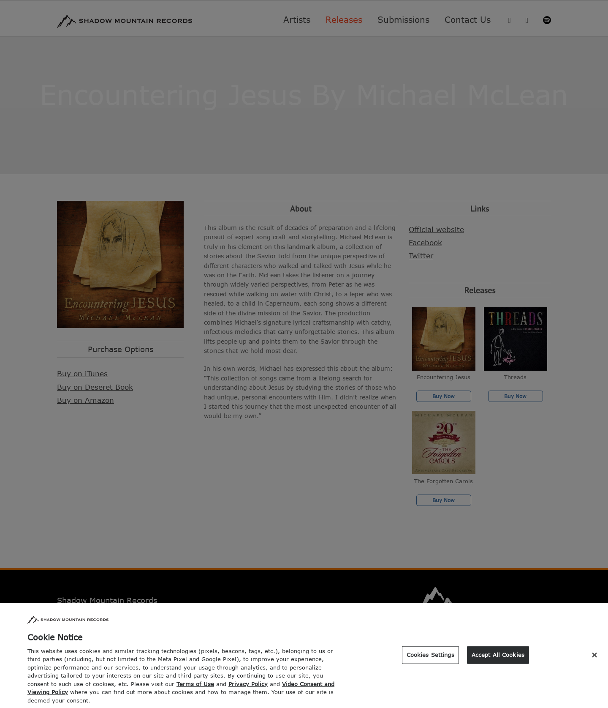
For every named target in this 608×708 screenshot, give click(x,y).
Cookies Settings (430, 662)
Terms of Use (195, 692)
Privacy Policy (248, 692)
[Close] (594, 663)
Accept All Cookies (498, 662)
